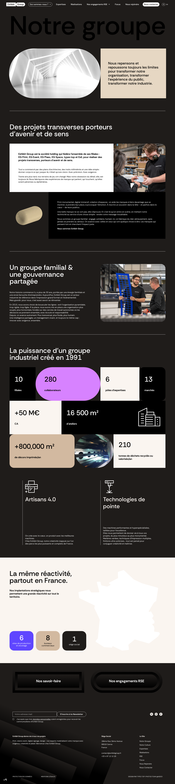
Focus (117, 4)
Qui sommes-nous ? (40, 4)
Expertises (61, 4)
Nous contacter (151, 4)
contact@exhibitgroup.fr (111, 753)
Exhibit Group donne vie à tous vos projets (29, 736)
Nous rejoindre (132, 4)
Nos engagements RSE (98, 4)
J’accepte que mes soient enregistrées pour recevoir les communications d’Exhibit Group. (49, 720)
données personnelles (42, 719)
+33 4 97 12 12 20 (108, 756)
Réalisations (76, 4)
